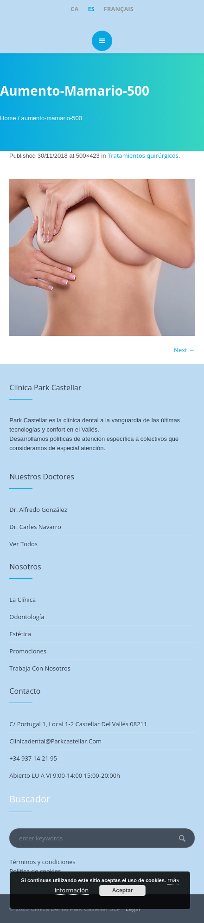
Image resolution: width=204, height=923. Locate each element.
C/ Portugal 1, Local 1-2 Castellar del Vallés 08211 (78, 724)
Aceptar (122, 890)
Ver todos (23, 544)
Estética (20, 634)
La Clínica (22, 599)
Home (8, 118)
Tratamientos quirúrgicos (143, 155)
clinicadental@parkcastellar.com (55, 741)
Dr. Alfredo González (38, 509)
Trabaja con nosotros (39, 668)
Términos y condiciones (42, 862)
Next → (184, 350)
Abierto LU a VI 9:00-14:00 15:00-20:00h (64, 775)
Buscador (29, 799)
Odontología (26, 617)
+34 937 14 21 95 (33, 758)
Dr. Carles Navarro (35, 527)
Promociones (27, 651)
